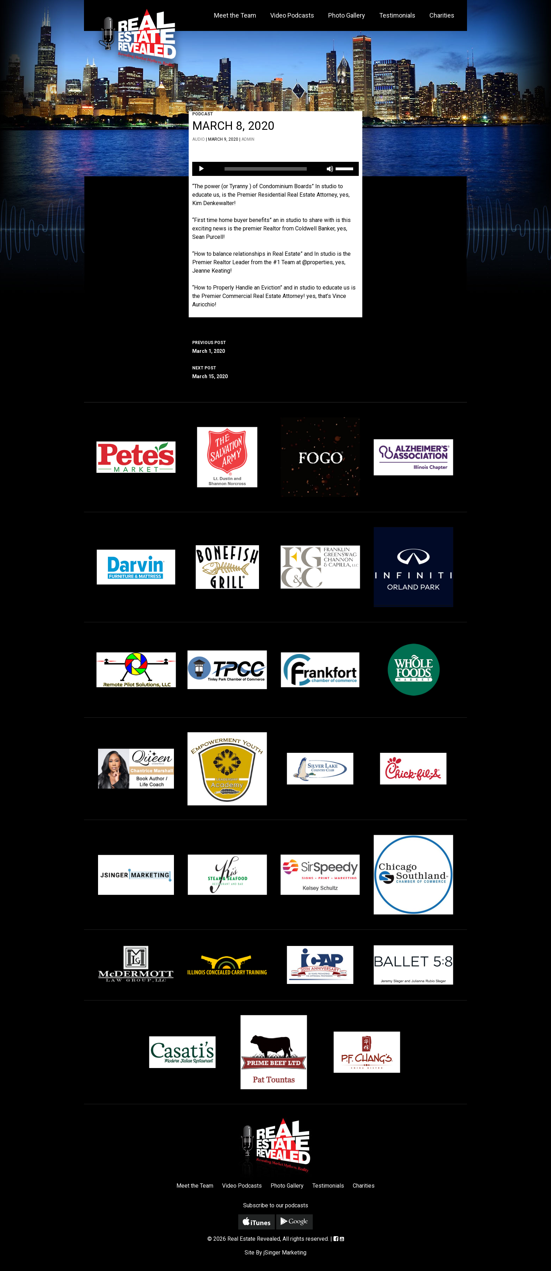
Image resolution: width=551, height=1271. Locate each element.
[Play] (201, 168)
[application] (275, 169)
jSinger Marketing (285, 1252)
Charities (441, 15)
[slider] (266, 169)
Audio (198, 139)
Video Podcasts (292, 15)
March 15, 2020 (275, 371)
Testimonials (397, 15)
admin (247, 139)
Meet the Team (235, 15)
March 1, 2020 (275, 346)
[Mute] (329, 168)
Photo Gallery (346, 15)
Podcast (202, 114)
